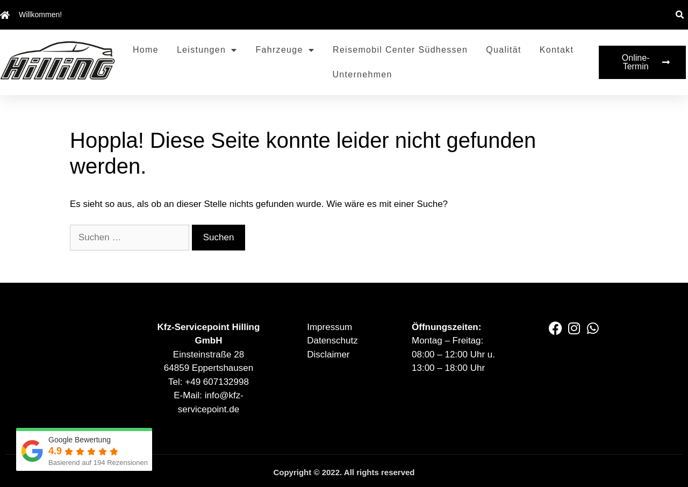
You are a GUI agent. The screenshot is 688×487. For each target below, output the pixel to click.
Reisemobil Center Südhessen (400, 49)
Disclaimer (328, 354)
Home (146, 49)
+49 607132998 (217, 382)
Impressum (329, 327)
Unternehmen (362, 74)
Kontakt (557, 49)
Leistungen (207, 50)
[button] (679, 14)
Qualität (503, 49)
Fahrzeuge (285, 50)
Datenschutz (332, 340)
